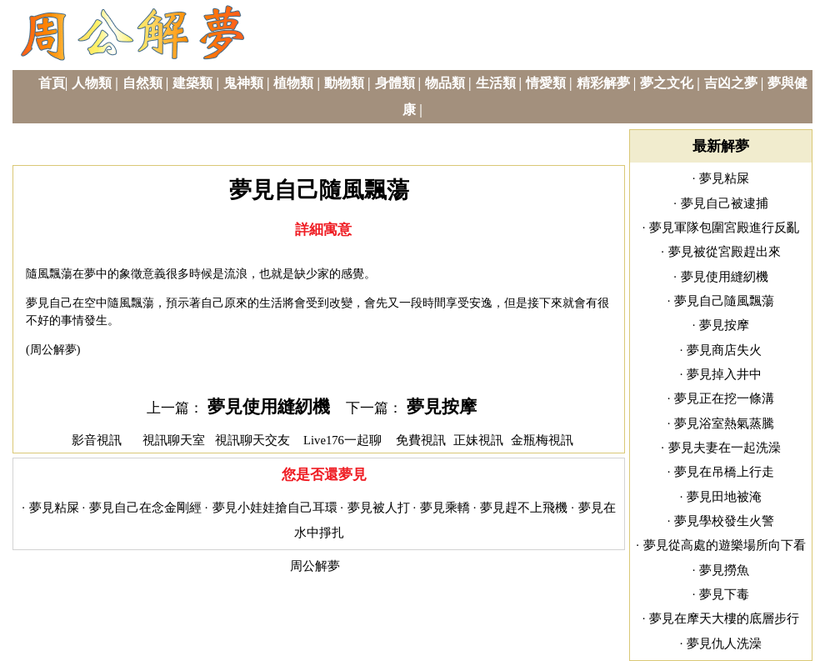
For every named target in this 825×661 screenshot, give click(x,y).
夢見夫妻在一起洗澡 (724, 447)
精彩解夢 (603, 83)
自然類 (142, 83)
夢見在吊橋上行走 (724, 471)
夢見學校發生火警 (724, 521)
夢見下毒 (724, 594)
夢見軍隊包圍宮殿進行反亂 (724, 227)
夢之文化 (666, 83)
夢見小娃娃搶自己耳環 (275, 507)
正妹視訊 (478, 440)
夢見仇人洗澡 (724, 643)
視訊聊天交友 (252, 440)
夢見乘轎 (445, 507)
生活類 (496, 83)
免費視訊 (421, 440)
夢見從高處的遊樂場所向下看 (724, 545)
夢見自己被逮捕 (724, 203)
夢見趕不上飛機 (524, 507)
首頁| (53, 83)
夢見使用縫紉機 (269, 407)
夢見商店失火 (724, 350)
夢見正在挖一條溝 (724, 398)
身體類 (395, 83)
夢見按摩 (442, 407)
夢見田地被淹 (724, 496)
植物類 (293, 83)
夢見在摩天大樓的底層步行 (724, 618)
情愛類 (546, 83)
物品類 (445, 83)
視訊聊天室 (173, 440)
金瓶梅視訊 (542, 440)
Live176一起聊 (344, 440)
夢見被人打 (379, 507)
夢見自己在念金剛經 (145, 507)
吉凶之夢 (731, 83)
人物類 (92, 83)
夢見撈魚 (724, 570)
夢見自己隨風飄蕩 (724, 301)
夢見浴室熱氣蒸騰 (724, 423)
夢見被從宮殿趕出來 (724, 251)
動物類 (344, 83)
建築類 (192, 83)
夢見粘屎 (54, 507)
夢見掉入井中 (724, 374)
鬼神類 (243, 83)
